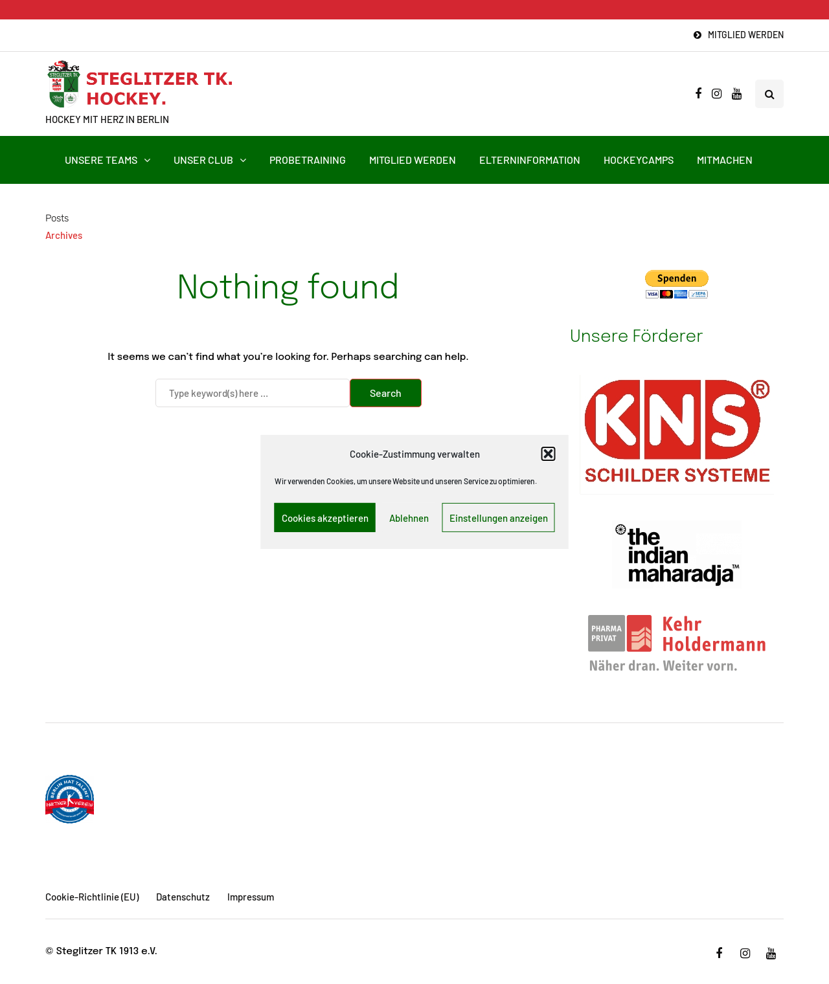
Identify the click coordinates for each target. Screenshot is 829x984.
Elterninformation (529, 159)
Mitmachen (725, 159)
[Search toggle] (769, 94)
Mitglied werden (746, 34)
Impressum (250, 896)
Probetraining (307, 159)
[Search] (252, 393)
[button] (548, 453)
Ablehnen (409, 518)
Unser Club (203, 159)
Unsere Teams (101, 159)
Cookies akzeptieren (325, 518)
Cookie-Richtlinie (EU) (92, 896)
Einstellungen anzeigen (498, 518)
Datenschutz (183, 896)
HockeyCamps (639, 159)
